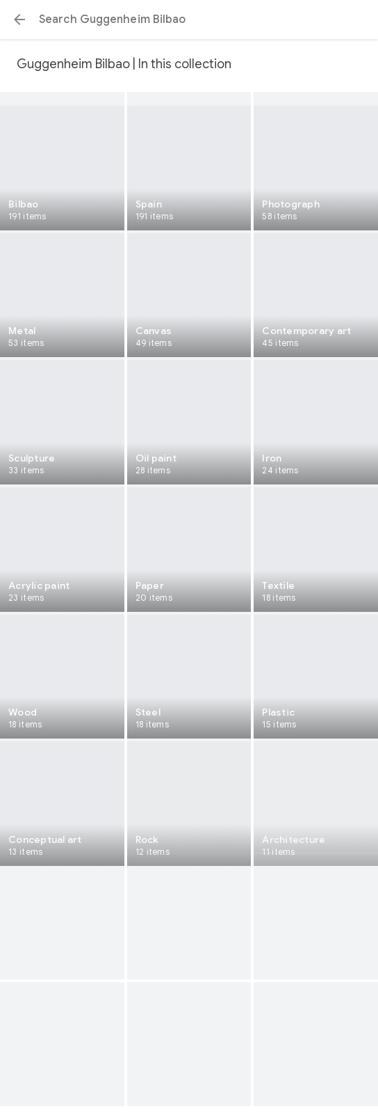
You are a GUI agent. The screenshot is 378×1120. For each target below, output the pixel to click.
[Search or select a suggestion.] (189, 19)
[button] (19, 19)
